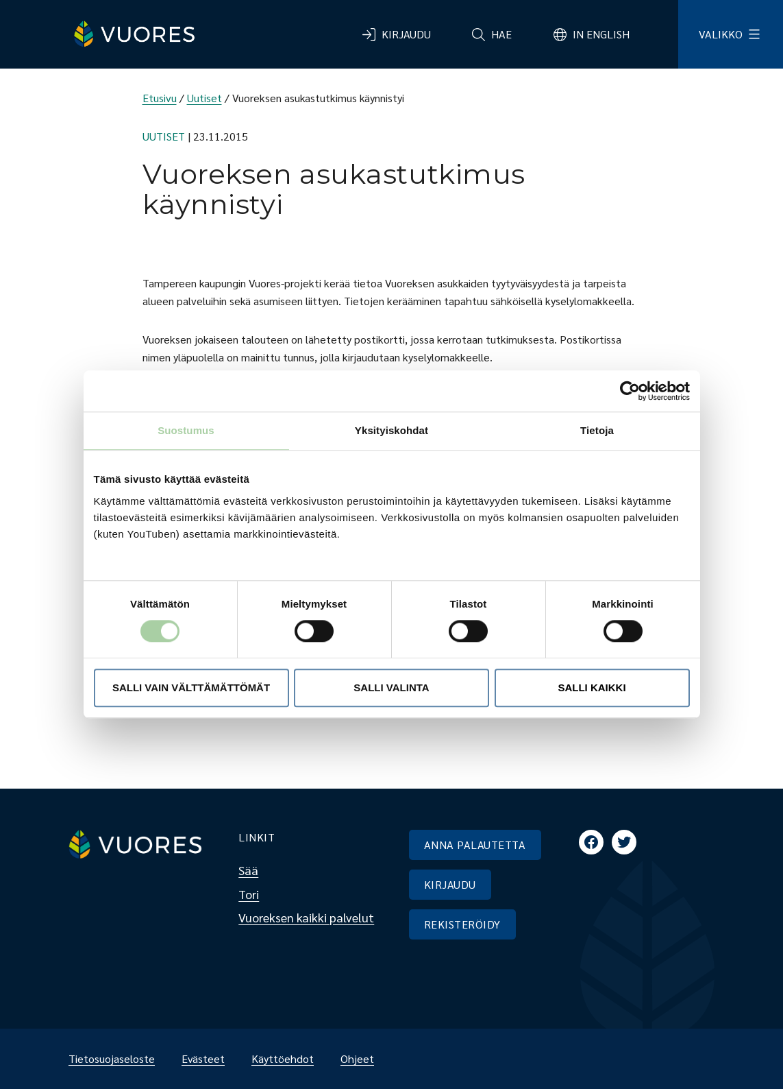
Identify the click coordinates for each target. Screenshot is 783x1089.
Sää (248, 870)
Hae (501, 34)
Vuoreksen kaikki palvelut (306, 917)
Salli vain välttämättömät (191, 687)
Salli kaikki (591, 687)
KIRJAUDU (450, 884)
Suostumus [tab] (186, 430)
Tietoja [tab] (597, 430)
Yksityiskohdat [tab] (391, 430)
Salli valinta (391, 687)
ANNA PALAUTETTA (474, 844)
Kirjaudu (406, 34)
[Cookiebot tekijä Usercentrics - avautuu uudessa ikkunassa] (630, 391)
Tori (248, 894)
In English (601, 34)
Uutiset (204, 98)
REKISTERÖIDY (462, 924)
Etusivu (159, 98)
